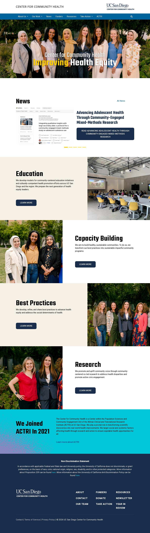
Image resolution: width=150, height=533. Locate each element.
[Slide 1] (66, 147)
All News (121, 101)
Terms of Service (32, 519)
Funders (59, 16)
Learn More (26, 203)
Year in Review (120, 506)
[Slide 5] (84, 147)
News (48, 16)
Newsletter (124, 498)
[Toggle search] (131, 16)
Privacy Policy (48, 519)
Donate (101, 498)
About (80, 492)
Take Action (104, 504)
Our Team (82, 504)
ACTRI (99, 16)
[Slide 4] (80, 147)
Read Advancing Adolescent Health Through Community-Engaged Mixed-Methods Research (105, 134)
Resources (71, 16)
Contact (82, 498)
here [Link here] (54, 472)
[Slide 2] (70, 147)
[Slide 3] (75, 147)
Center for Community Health (40, 6)
